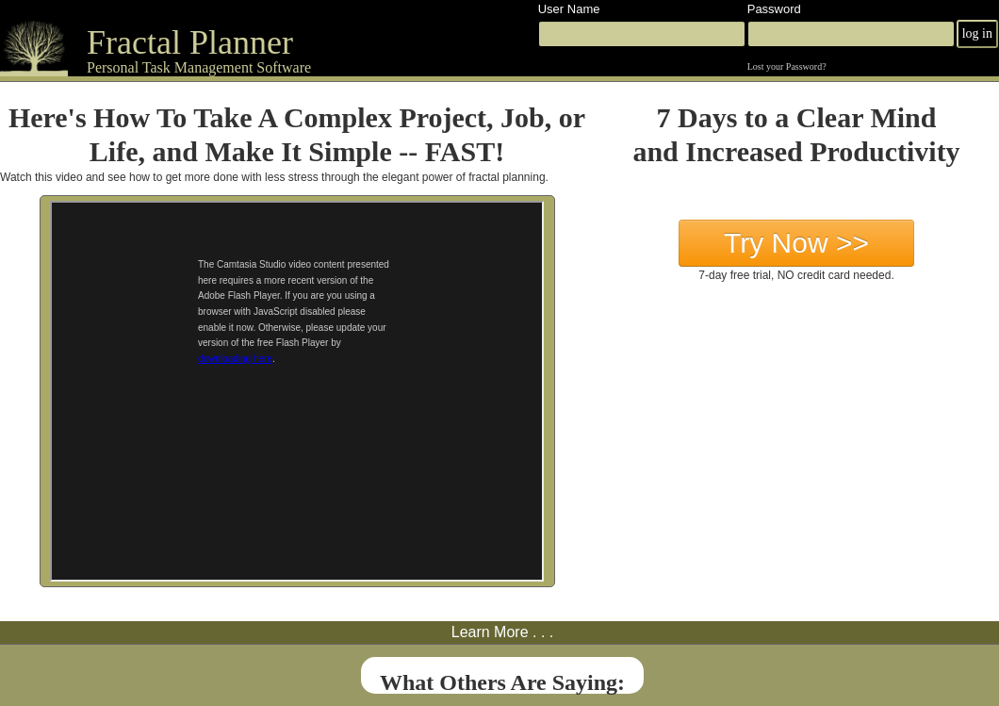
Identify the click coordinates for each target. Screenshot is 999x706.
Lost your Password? (787, 66)
